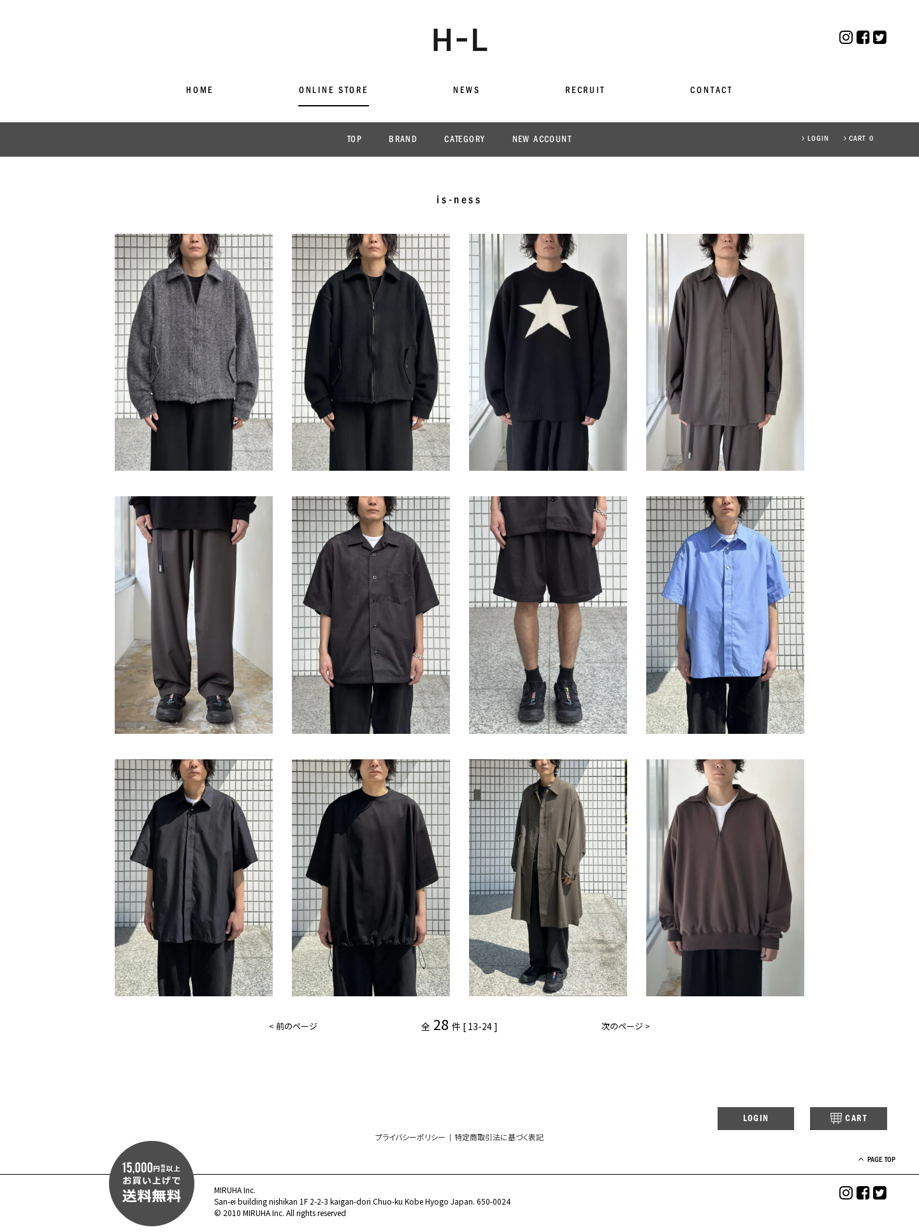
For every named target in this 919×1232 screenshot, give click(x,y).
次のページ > (624, 1028)
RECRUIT (585, 90)
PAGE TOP (867, 1161)
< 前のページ (294, 1028)
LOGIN (815, 138)
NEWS (466, 90)
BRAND (403, 139)
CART (839, 1119)
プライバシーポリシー (410, 1138)
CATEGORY (464, 139)
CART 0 (859, 138)
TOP (354, 139)
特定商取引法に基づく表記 (499, 1138)
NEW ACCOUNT (542, 139)
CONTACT (711, 90)
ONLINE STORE (333, 90)
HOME (199, 90)
